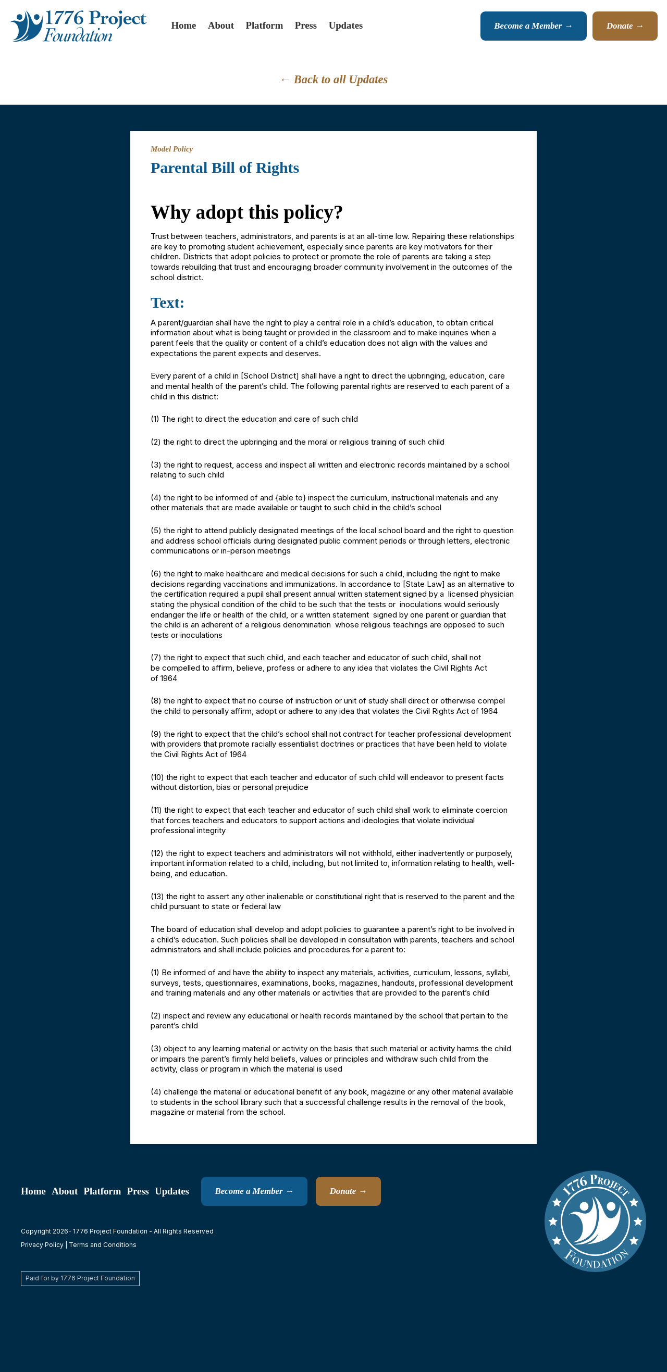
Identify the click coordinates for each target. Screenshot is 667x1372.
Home (183, 25)
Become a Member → (533, 26)
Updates (346, 25)
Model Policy (172, 149)
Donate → (625, 26)
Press (306, 25)
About (221, 25)
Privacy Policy (42, 1245)
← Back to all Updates (333, 79)
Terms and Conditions (103, 1245)
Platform (264, 25)
